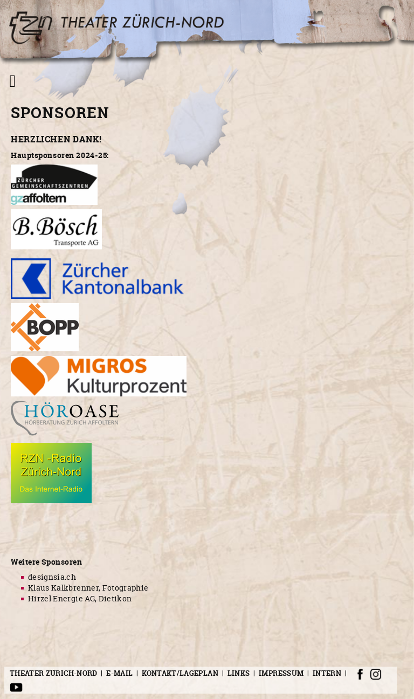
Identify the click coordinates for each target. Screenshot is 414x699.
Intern (327, 673)
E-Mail (119, 673)
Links (238, 673)
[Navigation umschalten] (12, 81)
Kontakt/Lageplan (180, 673)
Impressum (281, 673)
